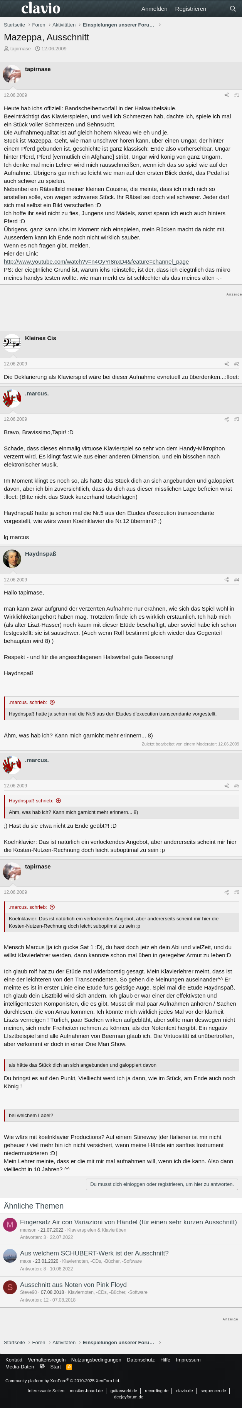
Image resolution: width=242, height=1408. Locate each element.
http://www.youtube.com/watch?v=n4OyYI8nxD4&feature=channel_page (96, 261)
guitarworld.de (124, 1390)
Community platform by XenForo (62, 1380)
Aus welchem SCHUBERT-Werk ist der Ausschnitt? (94, 1253)
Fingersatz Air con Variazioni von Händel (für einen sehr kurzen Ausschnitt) (128, 1222)
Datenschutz (141, 1360)
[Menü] (11, 9)
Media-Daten (19, 1367)
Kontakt (13, 1360)
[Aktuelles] (217, 9)
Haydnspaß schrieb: (31, 801)
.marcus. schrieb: (28, 702)
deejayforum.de (128, 1397)
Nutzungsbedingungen (96, 1360)
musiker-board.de (86, 1390)
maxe (25, 1261)
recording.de (156, 1390)
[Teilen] (227, 95)
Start (55, 1367)
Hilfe (165, 1360)
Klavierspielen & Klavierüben (96, 1230)
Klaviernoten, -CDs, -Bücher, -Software (102, 1261)
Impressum (188, 1360)
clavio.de (184, 1390)
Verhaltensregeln (47, 1360)
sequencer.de (213, 1390)
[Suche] (232, 9)
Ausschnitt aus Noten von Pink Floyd (73, 1284)
